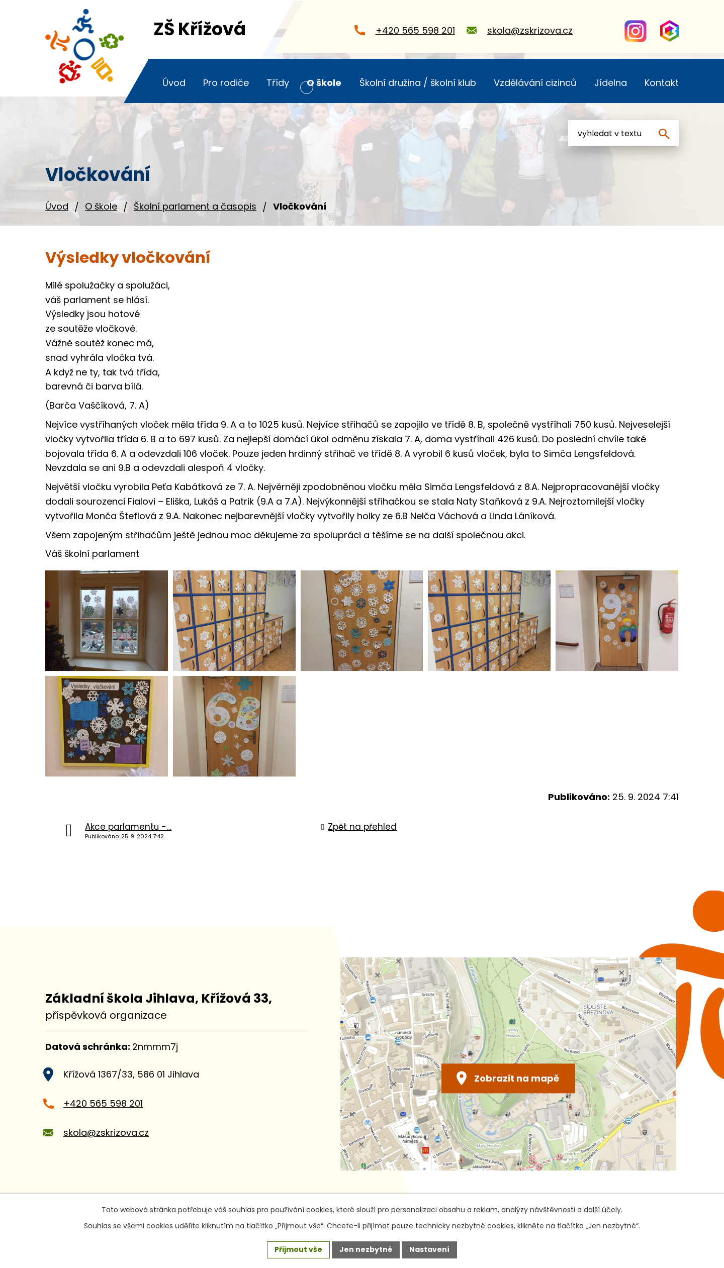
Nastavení (429, 1249)
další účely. (603, 1210)
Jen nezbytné (365, 1249)
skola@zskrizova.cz (106, 1132)
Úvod (56, 206)
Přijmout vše (298, 1249)
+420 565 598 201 (103, 1103)
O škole (101, 206)
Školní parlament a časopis (195, 206)
